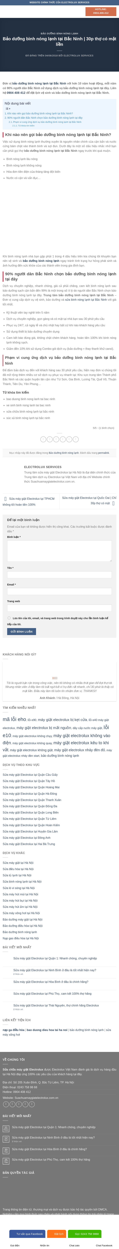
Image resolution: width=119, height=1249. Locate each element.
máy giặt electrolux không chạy (32, 736)
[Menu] (5, 11)
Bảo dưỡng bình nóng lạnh (59, 33)
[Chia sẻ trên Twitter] (56, 439)
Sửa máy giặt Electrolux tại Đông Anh (26, 837)
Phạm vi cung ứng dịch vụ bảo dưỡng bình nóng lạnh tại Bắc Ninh (47, 122)
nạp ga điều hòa (13, 1030)
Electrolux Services (79, 55)
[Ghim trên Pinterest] (69, 439)
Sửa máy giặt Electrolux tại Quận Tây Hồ (29, 781)
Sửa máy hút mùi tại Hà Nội (20, 894)
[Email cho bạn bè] (63, 439)
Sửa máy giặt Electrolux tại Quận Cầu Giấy (30, 774)
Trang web (13, 601)
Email (11, 584)
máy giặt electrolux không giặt (31, 750)
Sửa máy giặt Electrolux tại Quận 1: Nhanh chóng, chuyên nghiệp (55, 958)
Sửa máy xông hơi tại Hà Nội (21, 913)
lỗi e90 (32, 720)
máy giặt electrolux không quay (32, 743)
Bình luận (14, 537)
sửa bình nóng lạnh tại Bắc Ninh (86, 299)
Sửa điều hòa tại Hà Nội (18, 869)
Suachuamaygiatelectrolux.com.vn (36, 1097)
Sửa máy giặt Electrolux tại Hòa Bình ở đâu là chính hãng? (50, 981)
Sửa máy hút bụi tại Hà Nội (20, 900)
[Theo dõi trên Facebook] (6, 1104)
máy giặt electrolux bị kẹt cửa (62, 720)
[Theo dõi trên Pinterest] (32, 1104)
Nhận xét (18, 974)
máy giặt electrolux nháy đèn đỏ (79, 750)
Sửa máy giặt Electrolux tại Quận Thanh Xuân (32, 800)
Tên (10, 568)
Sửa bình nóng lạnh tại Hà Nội (22, 881)
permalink (103, 452)
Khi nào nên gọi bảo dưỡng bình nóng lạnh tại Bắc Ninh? (40, 113)
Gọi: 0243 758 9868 (85, 1234)
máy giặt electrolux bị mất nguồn (43, 728)
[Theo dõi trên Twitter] (19, 1104)
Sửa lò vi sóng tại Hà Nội (19, 888)
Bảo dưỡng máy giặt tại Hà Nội (22, 919)
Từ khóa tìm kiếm (26, 125)
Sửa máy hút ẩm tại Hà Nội (20, 906)
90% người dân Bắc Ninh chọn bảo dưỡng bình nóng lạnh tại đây (44, 117)
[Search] (81, 11)
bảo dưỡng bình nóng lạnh (60, 755)
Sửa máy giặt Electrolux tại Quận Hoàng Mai (31, 787)
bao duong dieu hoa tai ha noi (47, 1030)
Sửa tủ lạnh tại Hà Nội (17, 875)
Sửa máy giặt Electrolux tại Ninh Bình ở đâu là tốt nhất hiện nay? (54, 970)
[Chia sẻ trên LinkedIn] (76, 439)
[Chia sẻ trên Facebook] (50, 439)
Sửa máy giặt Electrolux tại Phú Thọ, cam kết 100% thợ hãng (52, 993)
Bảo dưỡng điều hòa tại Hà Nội (23, 925)
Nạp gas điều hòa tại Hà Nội (21, 938)
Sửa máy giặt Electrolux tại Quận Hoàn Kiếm (31, 825)
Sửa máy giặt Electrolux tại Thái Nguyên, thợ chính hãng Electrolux (56, 1005)
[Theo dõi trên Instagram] (12, 1104)
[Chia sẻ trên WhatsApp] (43, 439)
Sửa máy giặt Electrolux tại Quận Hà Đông (30, 793)
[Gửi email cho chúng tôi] (25, 1104)
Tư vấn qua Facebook (27, 1234)
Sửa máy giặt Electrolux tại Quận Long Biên (31, 812)
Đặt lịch (56, 1234)
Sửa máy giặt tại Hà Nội (18, 862)
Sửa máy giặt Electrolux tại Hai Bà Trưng (29, 844)
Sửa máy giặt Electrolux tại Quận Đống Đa (30, 806)
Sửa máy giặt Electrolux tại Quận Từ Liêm (29, 818)
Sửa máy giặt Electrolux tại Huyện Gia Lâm (30, 831)
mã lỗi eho (14, 719)
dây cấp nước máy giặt (87, 728)
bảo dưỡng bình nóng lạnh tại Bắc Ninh (39, 83)
